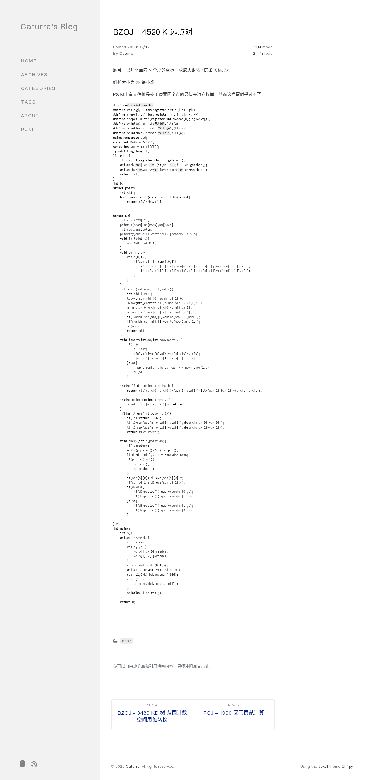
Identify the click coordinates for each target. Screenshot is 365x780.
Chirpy (347, 766)
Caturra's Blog (49, 26)
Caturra (126, 53)
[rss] (34, 763)
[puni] (22, 763)
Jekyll (323, 766)
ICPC (126, 641)
